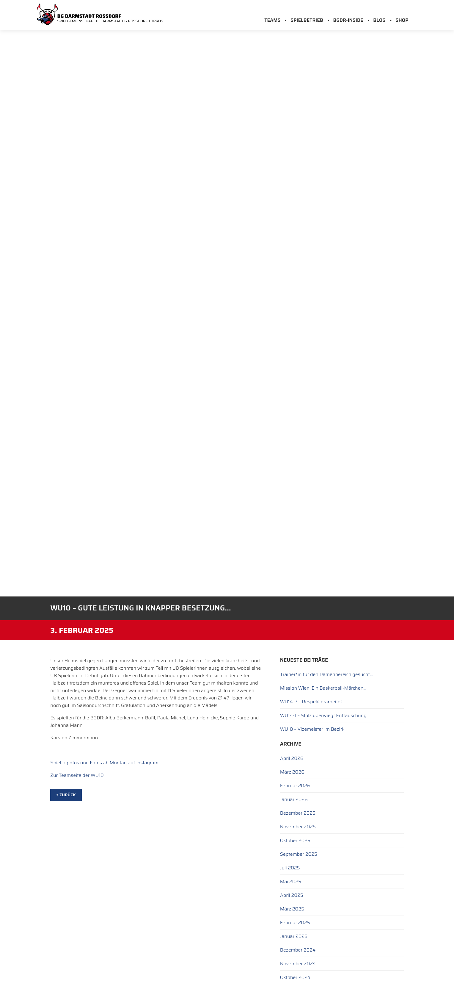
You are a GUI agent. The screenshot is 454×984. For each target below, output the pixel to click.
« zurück (66, 794)
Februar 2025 (295, 922)
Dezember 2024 (298, 950)
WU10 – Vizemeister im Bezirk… (314, 729)
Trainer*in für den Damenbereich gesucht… (326, 674)
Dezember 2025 (297, 813)
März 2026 (292, 772)
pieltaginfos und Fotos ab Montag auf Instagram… (107, 762)
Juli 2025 (290, 867)
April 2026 (291, 758)
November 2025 (298, 826)
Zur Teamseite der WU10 (77, 775)
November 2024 (298, 963)
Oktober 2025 (295, 840)
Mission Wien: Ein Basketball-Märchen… (323, 688)
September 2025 (298, 854)
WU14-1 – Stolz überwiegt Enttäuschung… (325, 715)
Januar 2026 (294, 799)
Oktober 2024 (295, 977)
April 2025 (291, 895)
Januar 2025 (293, 936)
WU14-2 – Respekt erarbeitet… (312, 701)
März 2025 (292, 909)
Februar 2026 (295, 785)
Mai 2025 (290, 881)
